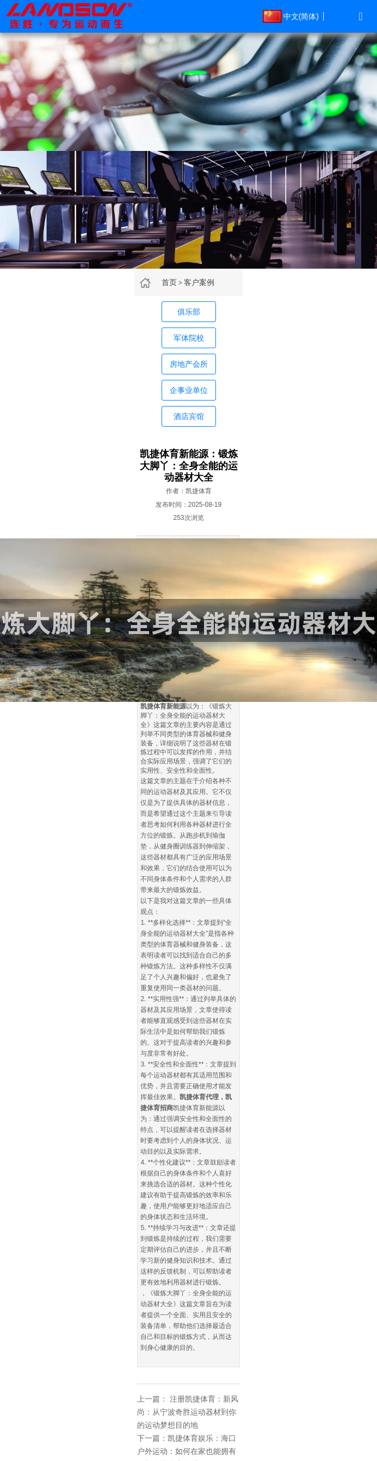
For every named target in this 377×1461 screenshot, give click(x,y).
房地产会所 (189, 364)
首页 (169, 282)
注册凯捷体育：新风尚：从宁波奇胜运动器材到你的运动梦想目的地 (187, 1412)
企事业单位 (189, 390)
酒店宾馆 (189, 416)
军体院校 (189, 338)
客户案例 (199, 282)
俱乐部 (188, 311)
